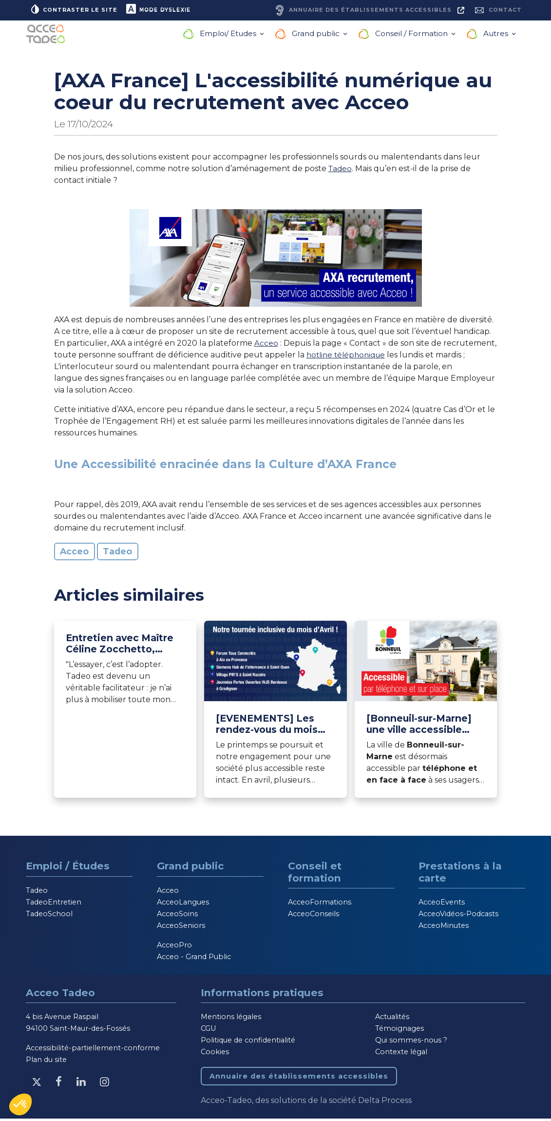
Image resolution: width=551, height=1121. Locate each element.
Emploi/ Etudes (229, 35)
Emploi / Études (68, 868)
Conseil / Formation (412, 35)
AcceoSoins (177, 915)
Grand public (317, 35)
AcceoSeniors (181, 927)
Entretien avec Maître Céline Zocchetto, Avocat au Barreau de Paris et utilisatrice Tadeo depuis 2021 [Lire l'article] (119, 646)
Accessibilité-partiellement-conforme (93, 1050)
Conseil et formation (315, 874)
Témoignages (399, 1030)
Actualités (392, 1019)
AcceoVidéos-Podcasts (458, 916)
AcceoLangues (183, 904)
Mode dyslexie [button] (162, 10)
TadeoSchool (49, 915)
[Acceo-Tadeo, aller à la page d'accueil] (48, 36)
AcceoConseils (313, 916)
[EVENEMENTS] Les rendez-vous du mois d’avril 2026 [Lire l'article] (267, 726)
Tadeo (340, 170)
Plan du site (46, 1062)
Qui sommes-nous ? (411, 1042)
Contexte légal (401, 1054)
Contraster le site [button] (74, 10)
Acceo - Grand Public (194, 958)
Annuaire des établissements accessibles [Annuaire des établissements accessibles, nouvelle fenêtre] (298, 1078)
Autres (496, 35)
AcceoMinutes (443, 928)
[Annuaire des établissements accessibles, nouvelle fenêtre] (363, 11)
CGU (208, 1030)
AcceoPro (174, 947)
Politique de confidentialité (248, 1042)
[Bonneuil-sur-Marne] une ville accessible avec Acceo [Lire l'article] (419, 726)
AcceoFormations (319, 904)
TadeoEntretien (53, 904)
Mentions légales (231, 1019)
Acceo (266, 345)
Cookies (215, 1054)
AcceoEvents (441, 904)
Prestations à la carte (460, 874)
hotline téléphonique (348, 356)
